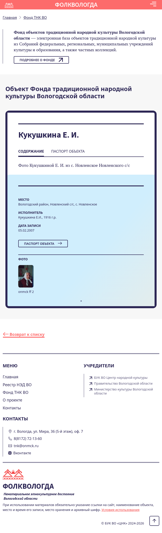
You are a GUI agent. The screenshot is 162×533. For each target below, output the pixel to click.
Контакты (12, 407)
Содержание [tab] (31, 151)
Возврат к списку (24, 334)
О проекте (12, 400)
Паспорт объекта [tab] (67, 151)
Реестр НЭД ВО (17, 384)
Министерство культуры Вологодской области (123, 391)
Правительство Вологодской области (123, 383)
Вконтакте (22, 452)
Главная (10, 376)
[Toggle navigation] (153, 4)
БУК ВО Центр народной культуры (121, 378)
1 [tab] (81, 301)
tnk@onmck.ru (26, 445)
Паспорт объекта (43, 243)
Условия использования (121, 510)
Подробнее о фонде (41, 60)
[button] (153, 4)
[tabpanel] (26, 281)
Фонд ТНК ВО (15, 392)
